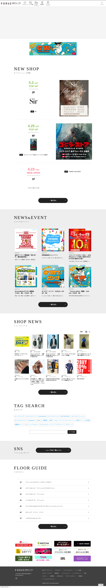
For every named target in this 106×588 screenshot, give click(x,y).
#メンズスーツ (70, 420)
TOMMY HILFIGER (75, 171)
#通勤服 (45, 420)
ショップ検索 (30, 4)
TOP (101, 585)
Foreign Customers (4, 586)
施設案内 (42, 4)
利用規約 (80, 576)
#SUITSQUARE (64, 416)
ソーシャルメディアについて (48, 579)
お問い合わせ (60, 576)
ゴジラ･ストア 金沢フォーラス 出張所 (36, 155)
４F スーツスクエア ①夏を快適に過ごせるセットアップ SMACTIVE (53, 355)
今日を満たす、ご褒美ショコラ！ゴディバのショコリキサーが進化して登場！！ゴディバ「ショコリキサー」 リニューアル (37, 381)
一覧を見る (53, 200)
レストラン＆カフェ (68, 570)
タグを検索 (72, 432)
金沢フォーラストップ (47, 570)
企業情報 (52, 576)
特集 (85, 573)
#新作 (51, 420)
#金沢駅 (87, 420)
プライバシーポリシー (70, 576)
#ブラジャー (59, 424)
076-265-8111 (20, 575)
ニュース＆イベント (48, 5)
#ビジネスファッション (78, 416)
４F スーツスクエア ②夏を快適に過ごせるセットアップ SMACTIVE (37, 355)
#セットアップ (59, 420)
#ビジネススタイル (20, 420)
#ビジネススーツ (31, 416)
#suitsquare (31, 420)
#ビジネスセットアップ (47, 424)
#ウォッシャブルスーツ (31, 424)
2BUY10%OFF (80, 378)
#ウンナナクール (53, 416)
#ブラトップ (69, 424)
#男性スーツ (79, 420)
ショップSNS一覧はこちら (53, 450)
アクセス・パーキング (36, 5)
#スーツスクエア (19, 416)
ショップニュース (65, 573)
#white (38, 420)
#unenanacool (42, 416)
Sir (35, 111)
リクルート (44, 576)
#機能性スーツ (19, 424)
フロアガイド (25, 4)
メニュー (102, 4)
